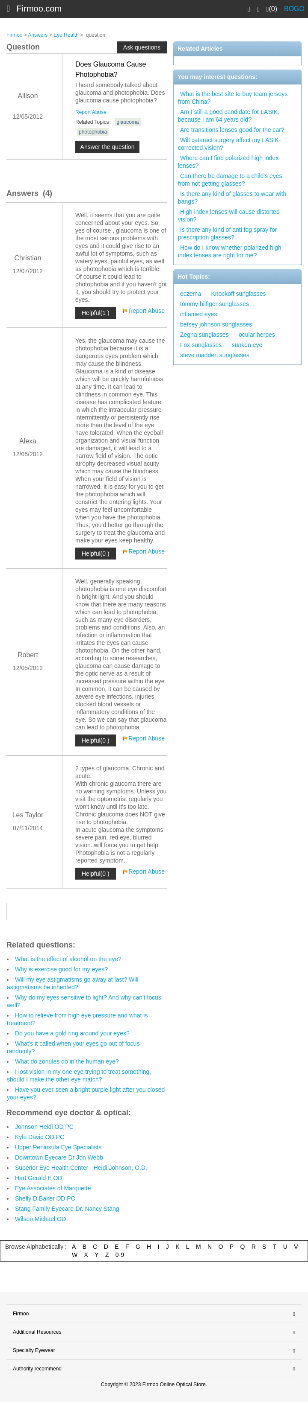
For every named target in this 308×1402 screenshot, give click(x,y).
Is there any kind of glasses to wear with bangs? (232, 197)
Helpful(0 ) (96, 553)
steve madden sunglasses (214, 355)
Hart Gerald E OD (38, 1178)
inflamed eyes (198, 314)
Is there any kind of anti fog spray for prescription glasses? (227, 233)
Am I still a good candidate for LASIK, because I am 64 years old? (228, 115)
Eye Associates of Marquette (53, 1188)
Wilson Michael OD (40, 1218)
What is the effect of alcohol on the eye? (68, 959)
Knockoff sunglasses (238, 293)
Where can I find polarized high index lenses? (228, 161)
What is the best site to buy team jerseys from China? (232, 97)
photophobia (93, 132)
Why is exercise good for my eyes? (61, 969)
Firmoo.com (39, 8)
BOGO (294, 8)
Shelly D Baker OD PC (45, 1198)
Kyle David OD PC (39, 1137)
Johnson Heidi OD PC (44, 1126)
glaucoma (128, 122)
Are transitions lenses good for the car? (232, 129)
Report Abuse (91, 112)
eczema (190, 293)
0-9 (120, 1254)
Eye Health (66, 35)
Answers (37, 35)
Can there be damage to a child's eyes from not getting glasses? (230, 179)
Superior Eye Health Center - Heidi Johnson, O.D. (81, 1167)
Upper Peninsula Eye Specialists (58, 1147)
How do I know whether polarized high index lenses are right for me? (229, 251)
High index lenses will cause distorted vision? (229, 215)
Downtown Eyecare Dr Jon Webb (59, 1157)
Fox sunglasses (201, 344)
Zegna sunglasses (204, 334)
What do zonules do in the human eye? (67, 1061)
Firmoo (14, 35)
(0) (272, 8)
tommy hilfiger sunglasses (214, 303)
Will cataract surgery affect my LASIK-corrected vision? (229, 144)
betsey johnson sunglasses (216, 324)
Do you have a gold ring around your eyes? (72, 1033)
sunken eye (247, 344)
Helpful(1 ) (96, 312)
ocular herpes (257, 334)
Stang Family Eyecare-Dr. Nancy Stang (67, 1208)
